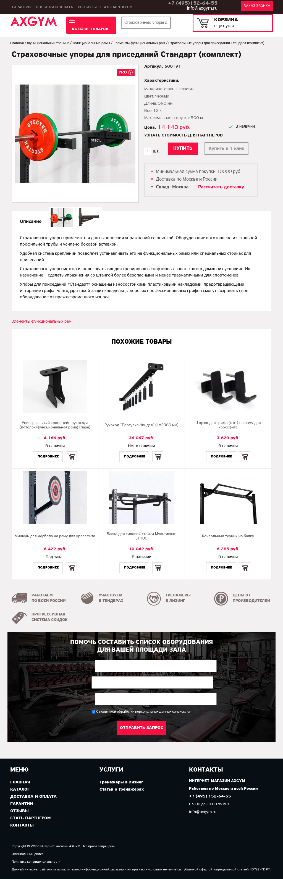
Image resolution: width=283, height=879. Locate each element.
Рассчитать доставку (221, 187)
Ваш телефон (80, 666)
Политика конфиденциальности (36, 862)
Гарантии (21, 7)
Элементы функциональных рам (139, 43)
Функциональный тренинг (48, 43)
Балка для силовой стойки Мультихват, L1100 (141, 536)
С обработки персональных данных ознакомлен (143, 712)
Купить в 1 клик (226, 148)
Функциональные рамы (91, 43)
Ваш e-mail (80, 683)
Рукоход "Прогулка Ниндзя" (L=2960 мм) (141, 425)
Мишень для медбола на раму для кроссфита (55, 536)
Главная (17, 43)
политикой (107, 712)
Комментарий (80, 699)
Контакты (87, 7)
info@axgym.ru (202, 8)
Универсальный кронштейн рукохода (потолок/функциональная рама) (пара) (55, 425)
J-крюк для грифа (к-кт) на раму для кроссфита (228, 425)
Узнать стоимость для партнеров (183, 135)
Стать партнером (116, 7)
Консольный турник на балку (228, 536)
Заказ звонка (257, 6)
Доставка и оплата (54, 7)
